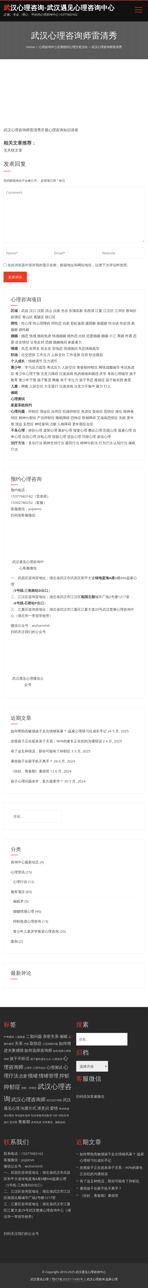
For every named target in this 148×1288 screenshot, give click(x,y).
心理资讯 (18, 872)
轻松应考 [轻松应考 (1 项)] (64, 1115)
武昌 (24, 310)
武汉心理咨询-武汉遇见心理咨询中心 (59, 8)
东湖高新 (76, 310)
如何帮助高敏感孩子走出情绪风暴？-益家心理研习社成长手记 (59, 731)
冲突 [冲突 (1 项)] (26, 1044)
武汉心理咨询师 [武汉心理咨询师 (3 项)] (28, 1099)
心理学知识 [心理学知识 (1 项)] (39, 1068)
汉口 (32, 310)
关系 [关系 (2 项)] (19, 1043)
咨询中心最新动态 (25, 862)
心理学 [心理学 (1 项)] (28, 1068)
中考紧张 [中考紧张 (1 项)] (9, 1037)
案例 (14, 941)
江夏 (98, 310)
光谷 (64, 310)
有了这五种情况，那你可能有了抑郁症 (40, 751)
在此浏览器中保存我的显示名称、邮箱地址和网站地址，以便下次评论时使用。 (68, 265)
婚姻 (104, 335)
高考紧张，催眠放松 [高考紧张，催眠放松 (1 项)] (53, 1122)
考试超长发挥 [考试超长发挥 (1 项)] (22, 1115)
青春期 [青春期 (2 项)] (24, 1121)
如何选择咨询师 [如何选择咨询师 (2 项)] (38, 1050)
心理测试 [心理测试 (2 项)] (54, 1067)
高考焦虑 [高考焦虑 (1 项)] (36, 1122)
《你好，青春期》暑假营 (30, 771)
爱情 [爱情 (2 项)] (54, 1108)
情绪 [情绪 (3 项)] (33, 1075)
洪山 (48, 310)
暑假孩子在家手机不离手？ (32, 761)
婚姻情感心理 (23, 911)
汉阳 (40, 310)
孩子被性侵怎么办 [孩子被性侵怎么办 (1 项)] (40, 1059)
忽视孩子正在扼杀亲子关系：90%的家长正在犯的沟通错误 (56, 741)
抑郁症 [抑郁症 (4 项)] (12, 1087)
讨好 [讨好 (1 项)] (55, 1115)
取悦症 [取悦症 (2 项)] (36, 1043)
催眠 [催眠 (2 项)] (64, 1036)
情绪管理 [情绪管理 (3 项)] (48, 1075)
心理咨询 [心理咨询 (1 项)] (57, 1059)
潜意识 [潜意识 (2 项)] (43, 1108)
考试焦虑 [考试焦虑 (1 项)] (64, 1108)
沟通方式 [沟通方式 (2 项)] (28, 1108)
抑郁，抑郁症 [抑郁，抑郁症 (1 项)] (29, 1088)
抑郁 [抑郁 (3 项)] (64, 1075)
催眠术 (18, 901)
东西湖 (89, 310)
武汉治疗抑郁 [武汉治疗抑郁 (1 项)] (54, 1100)
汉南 (56, 310)
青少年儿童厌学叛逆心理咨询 (36, 931)
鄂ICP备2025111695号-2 (69, 1279)
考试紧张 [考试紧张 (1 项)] (9, 1115)
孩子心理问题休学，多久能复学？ (37, 781)
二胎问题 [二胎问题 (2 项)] (34, 1036)
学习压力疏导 (35, 367)
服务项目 (18, 891)
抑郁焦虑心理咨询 (27, 921)
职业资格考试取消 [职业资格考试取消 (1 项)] (41, 1115)
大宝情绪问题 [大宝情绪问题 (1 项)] (50, 1044)
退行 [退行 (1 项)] (6, 1122)
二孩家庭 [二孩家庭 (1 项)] (20, 1037)
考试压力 (54, 367)
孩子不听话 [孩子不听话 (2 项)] (19, 1058)
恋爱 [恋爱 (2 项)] (23, 1076)
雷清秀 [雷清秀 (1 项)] (13, 1122)
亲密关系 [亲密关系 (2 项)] (51, 1036)
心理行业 (20, 881)
